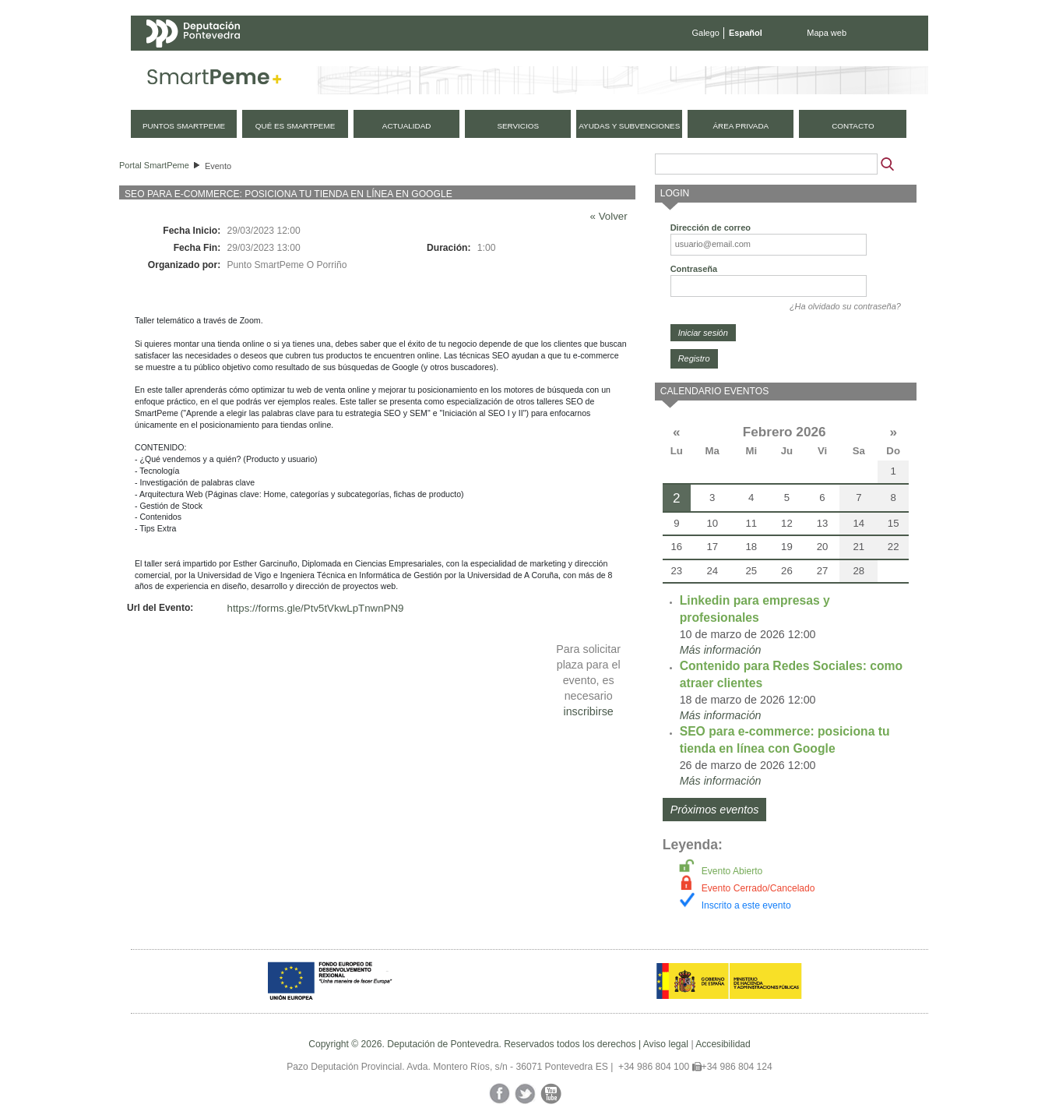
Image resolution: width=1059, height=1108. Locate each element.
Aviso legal (665, 1044)
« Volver (609, 216)
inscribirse (588, 711)
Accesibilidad (723, 1044)
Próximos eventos (714, 809)
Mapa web (826, 32)
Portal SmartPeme (154, 165)
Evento (218, 166)
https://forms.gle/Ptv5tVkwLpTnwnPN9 (315, 608)
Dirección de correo (710, 227)
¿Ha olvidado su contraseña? (845, 306)
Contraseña (694, 268)
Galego (705, 32)
